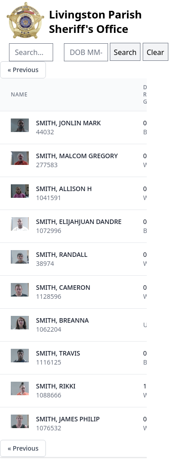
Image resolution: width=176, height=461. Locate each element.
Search (125, 52)
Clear (155, 52)
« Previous (23, 69)
